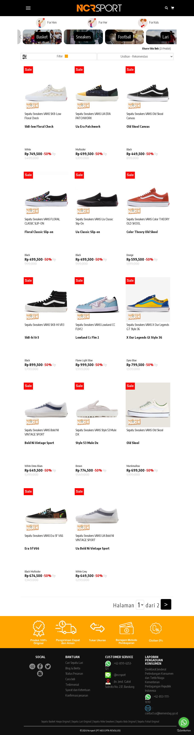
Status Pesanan (74, 673)
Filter (45, 56)
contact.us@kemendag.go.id (161, 713)
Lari (166, 36)
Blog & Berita (72, 668)
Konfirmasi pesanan (76, 695)
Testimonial (72, 684)
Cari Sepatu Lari (74, 662)
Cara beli (70, 679)
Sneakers (83, 36)
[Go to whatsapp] (184, 722)
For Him (46, 22)
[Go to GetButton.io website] (184, 730)
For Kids (148, 22)
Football (124, 36)
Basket (42, 36)
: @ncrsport (115, 675)
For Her (97, 22)
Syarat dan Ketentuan (77, 690)
